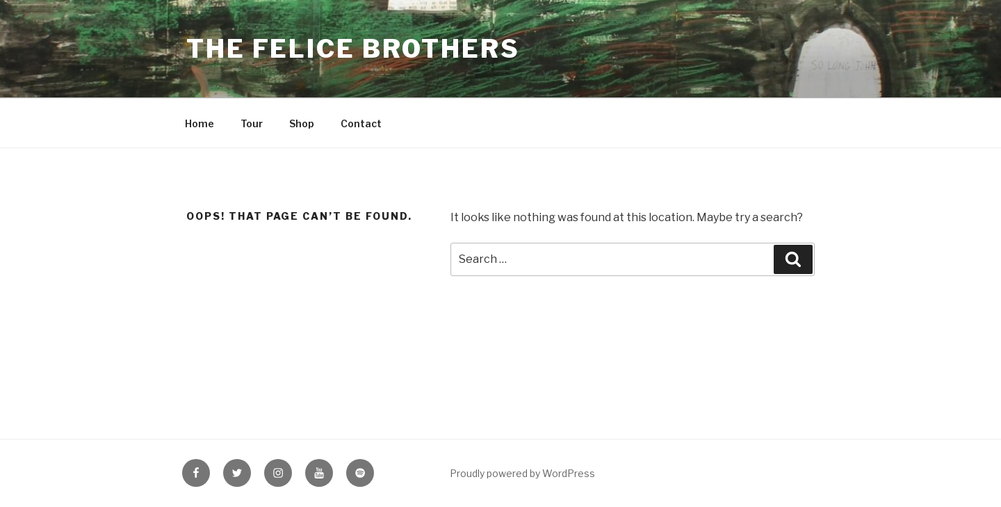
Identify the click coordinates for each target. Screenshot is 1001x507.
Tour (252, 123)
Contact (361, 123)
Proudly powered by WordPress (522, 473)
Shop (301, 123)
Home (199, 123)
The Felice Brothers (353, 48)
